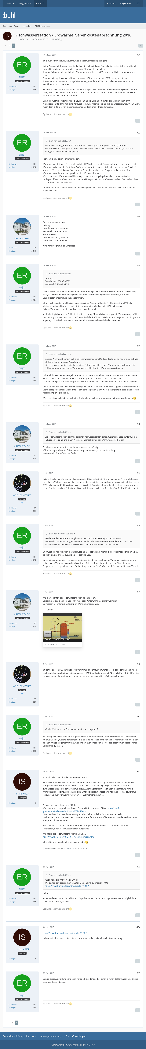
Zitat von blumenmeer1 (60, 273)
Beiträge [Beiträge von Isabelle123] (12, 803)
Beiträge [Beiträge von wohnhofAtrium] (12, 511)
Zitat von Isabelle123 (59, 140)
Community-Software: (73, 1044)
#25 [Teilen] (138, 346)
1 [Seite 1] (9, 45)
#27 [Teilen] (138, 473)
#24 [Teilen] (138, 265)
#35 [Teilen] (138, 973)
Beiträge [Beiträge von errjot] (12, 89)
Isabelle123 (69, 848)
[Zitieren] (137, 121)
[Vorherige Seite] (5, 46)
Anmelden (111, 3)
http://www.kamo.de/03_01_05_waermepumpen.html (68, 836)
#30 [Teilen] (138, 664)
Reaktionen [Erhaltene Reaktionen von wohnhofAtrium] (13, 508)
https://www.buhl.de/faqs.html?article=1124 (66, 885)
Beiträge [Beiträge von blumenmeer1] (12, 251)
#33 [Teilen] (138, 867)
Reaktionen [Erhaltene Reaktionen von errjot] (13, 86)
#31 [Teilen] (138, 716)
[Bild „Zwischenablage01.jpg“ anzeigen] (62, 630)
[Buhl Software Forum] (73, 15)
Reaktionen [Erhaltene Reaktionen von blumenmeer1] (13, 248)
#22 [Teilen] (138, 132)
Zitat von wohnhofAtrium (61, 533)
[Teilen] (140, 46)
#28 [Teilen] (138, 525)
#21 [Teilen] (138, 54)
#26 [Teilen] (138, 424)
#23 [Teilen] (138, 216)
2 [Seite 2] (13, 45)
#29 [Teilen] (138, 592)
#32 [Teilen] (138, 771)
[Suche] (138, 3)
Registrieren (126, 3)
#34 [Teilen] (138, 927)
